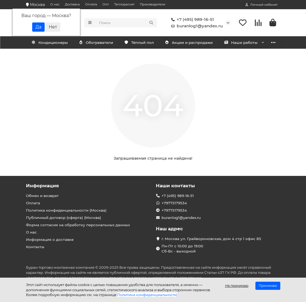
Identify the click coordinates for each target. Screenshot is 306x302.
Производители (152, 4)
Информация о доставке (50, 239)
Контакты (35, 247)
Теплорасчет (124, 4)
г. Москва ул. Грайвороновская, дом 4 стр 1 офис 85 (211, 239)
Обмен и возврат (42, 195)
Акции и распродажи (189, 42)
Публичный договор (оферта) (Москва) (63, 217)
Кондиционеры (49, 42)
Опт (106, 4)
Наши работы (241, 42)
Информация (42, 185)
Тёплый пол (139, 42)
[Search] (126, 22)
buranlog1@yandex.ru (196, 26)
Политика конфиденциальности (147, 295)
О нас (55, 4)
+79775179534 (174, 203)
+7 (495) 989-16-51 (191, 19)
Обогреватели (96, 42)
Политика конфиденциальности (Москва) (66, 210)
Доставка (72, 4)
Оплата (91, 4)
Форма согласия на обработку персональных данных (78, 225)
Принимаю (268, 286)
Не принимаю (236, 286)
